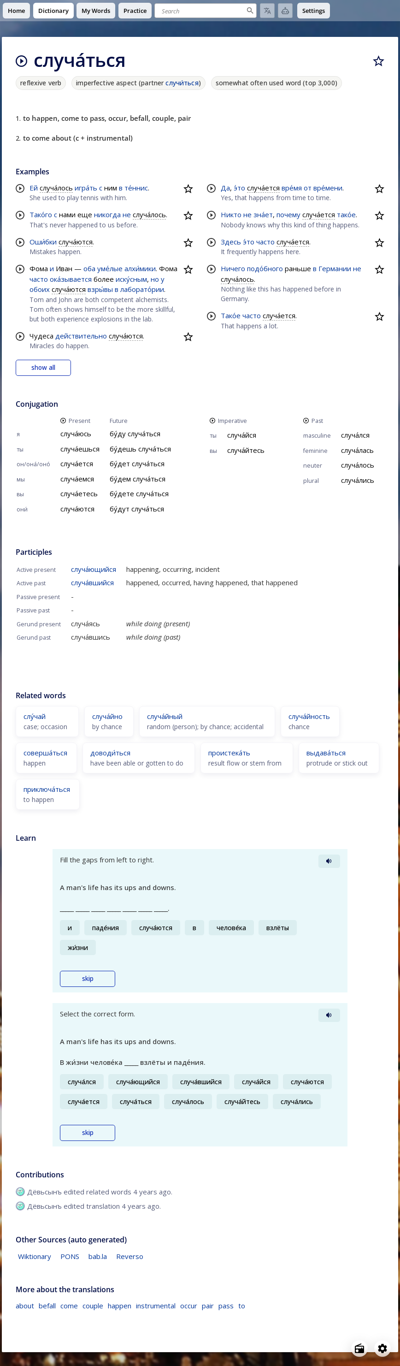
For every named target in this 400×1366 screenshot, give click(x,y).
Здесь (231, 241)
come (69, 1305)
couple (92, 1305)
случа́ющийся (93, 569)
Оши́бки (43, 241)
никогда (107, 214)
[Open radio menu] (359, 1348)
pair (208, 1305)
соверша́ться (45, 752)
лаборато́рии (142, 289)
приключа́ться (47, 789)
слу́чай (35, 716)
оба (89, 268)
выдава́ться (326, 752)
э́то (239, 187)
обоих (39, 289)
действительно (81, 335)
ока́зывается (71, 279)
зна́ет (263, 214)
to (241, 1305)
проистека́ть (229, 752)
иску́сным (131, 279)
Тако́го (40, 214)
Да (225, 187)
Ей (33, 187)
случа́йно (107, 716)
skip (88, 978)
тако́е (346, 214)
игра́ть (86, 187)
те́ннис (136, 187)
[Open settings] (382, 1348)
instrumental (156, 1305)
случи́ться (181, 82)
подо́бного (265, 268)
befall (47, 1305)
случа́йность (309, 716)
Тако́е (231, 315)
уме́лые (110, 268)
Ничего (233, 268)
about (25, 1305)
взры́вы (100, 289)
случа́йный (164, 716)
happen (119, 1305)
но (155, 279)
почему (288, 214)
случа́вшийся (92, 582)
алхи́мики (140, 268)
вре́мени (327, 187)
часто (38, 279)
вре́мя (292, 187)
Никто (231, 214)
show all (43, 367)
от (308, 187)
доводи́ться (110, 752)
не (127, 214)
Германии (334, 268)
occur (188, 1305)
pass (226, 1305)
